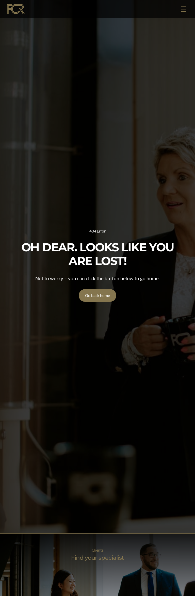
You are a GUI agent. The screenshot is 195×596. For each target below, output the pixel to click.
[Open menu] (183, 9)
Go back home (97, 295)
